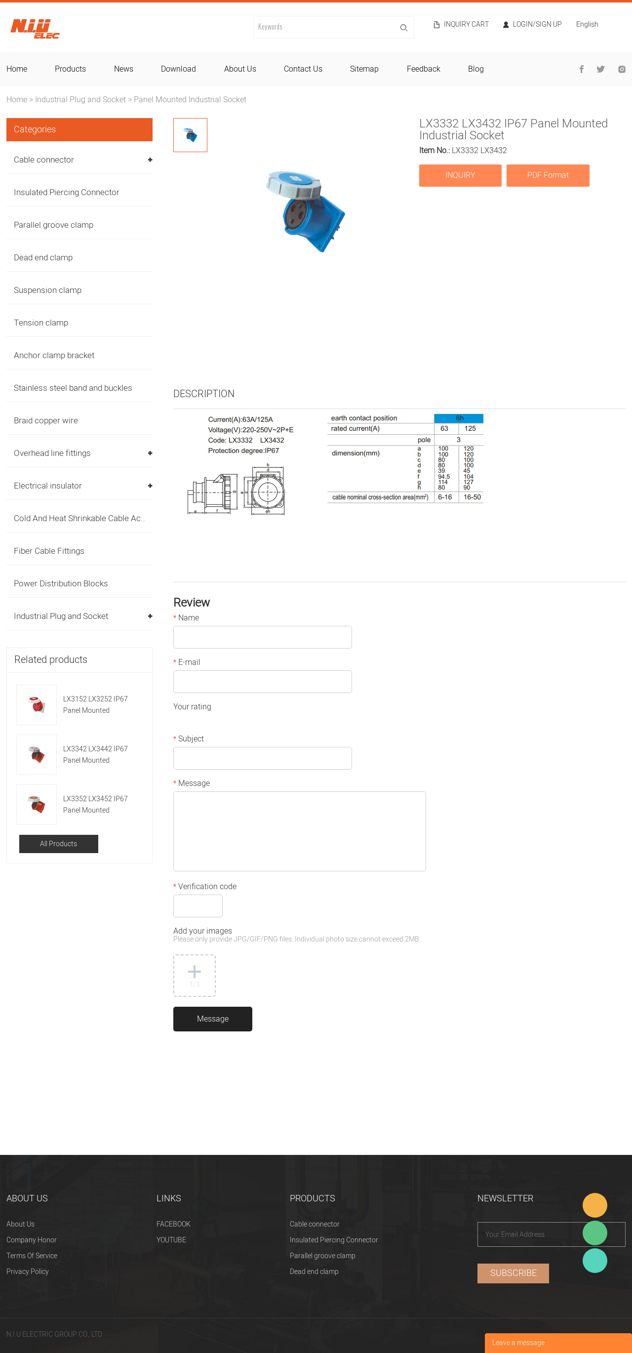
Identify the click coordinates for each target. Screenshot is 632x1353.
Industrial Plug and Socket (80, 100)
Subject (188, 740)
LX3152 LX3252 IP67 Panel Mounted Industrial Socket (95, 705)
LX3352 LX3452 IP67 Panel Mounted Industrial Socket (95, 805)
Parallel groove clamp (53, 225)
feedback (423, 69)
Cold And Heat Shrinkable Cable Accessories (95, 518)
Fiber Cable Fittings (49, 551)
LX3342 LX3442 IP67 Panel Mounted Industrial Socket (95, 755)
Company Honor (31, 1240)
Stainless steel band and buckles (73, 388)
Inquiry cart (466, 24)
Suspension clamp (47, 290)
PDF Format (548, 175)
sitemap (364, 69)
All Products (58, 844)
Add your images (297, 935)
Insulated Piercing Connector (66, 192)
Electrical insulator (48, 486)
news (123, 69)
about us (240, 69)
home (16, 69)
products (70, 69)
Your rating (192, 708)
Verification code (205, 888)
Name (186, 619)
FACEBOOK (174, 1224)
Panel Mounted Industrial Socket (190, 100)
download (178, 69)
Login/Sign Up (537, 24)
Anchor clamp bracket (54, 355)
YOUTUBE (171, 1240)
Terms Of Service (31, 1256)
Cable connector (44, 160)
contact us (303, 69)
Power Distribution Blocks (61, 583)
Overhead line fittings (52, 453)
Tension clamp (41, 323)
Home (16, 100)
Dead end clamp (43, 257)
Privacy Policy (27, 1272)
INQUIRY (460, 175)
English (587, 25)
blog (476, 69)
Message (191, 784)
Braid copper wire (46, 420)
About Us (20, 1224)
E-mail (186, 663)
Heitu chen (595, 1260)
